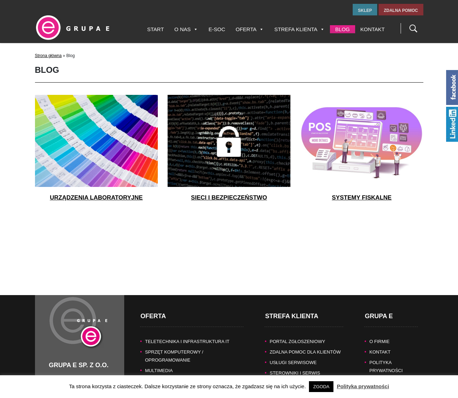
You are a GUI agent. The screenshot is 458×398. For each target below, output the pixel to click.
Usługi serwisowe (293, 353)
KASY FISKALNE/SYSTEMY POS (179, 372)
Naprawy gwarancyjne (299, 374)
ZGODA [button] (321, 386)
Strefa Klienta (299, 29)
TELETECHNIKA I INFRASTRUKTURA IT (187, 332)
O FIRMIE (379, 332)
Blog (342, 29)
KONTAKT (379, 343)
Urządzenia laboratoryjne (96, 197)
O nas (186, 29)
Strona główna (48, 55)
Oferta (250, 29)
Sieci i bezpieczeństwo (229, 197)
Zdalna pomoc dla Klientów (305, 343)
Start (155, 29)
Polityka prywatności (363, 386)
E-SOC (217, 29)
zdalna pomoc (401, 10)
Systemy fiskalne (362, 197)
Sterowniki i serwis (295, 364)
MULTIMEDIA (159, 361)
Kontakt (372, 29)
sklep (365, 10)
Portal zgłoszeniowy (297, 332)
